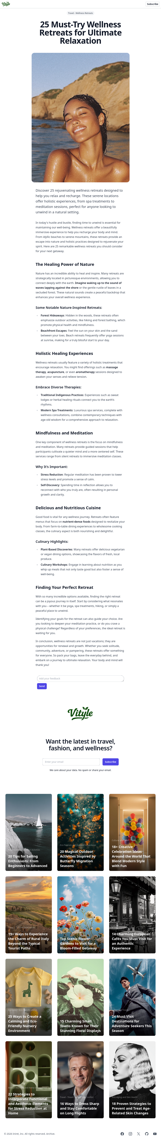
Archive (50, 1133)
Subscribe (152, 4)
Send (42, 686)
